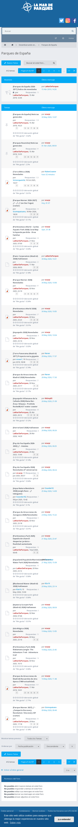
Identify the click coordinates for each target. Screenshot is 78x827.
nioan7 (19, 359)
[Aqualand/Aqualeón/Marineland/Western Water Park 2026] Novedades (32, 561)
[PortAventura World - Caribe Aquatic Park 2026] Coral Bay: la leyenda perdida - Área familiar (26, 231)
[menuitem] (63, 38)
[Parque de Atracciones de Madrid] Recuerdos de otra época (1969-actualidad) (25, 679)
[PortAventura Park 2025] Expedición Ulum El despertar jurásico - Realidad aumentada (24, 540)
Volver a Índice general (13, 770)
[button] (74, 70)
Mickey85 (48, 398)
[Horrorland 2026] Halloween (26, 427)
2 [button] (43, 70)
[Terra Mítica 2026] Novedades (21, 173)
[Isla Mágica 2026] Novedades (21, 629)
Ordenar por (21, 746)
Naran (47, 353)
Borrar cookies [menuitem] (39, 811)
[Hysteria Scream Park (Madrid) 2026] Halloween (24, 606)
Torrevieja (49, 559)
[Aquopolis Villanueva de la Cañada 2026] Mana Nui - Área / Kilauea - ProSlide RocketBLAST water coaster (25, 402)
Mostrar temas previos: (25, 738)
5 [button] (59, 70)
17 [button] (69, 70)
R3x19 (18, 589)
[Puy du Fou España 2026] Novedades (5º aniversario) (25, 468)
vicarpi (47, 114)
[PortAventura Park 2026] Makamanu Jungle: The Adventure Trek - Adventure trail (25, 651)
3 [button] (48, 70)
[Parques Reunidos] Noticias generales (25, 144)
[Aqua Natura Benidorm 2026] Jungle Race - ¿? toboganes (23, 491)
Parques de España (16, 53)
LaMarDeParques (20, 95)
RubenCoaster (50, 171)
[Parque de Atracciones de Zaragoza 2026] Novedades (25, 513)
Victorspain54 (19, 180)
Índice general (7, 811)
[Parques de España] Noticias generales (26, 115)
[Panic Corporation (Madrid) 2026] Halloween (25, 257)
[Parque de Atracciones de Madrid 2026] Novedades (25, 376)
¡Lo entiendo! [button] (64, 819)
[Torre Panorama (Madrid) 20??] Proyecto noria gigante (26, 354)
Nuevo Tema (11, 63)
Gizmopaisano (19, 211)
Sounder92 (21, 497)
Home (71, 38)
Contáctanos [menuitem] (24, 811)
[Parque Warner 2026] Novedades (22, 281)
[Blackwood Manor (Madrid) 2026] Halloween (25, 585)
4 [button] (53, 70)
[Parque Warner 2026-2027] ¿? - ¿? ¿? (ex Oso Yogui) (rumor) (25, 203)
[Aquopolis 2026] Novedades (25, 332)
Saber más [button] (15, 822)
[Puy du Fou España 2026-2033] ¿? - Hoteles (24, 444)
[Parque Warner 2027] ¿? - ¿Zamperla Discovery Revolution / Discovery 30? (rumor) (24, 711)
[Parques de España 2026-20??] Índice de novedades (25, 88)
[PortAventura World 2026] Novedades (24, 310)
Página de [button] (27, 70)
